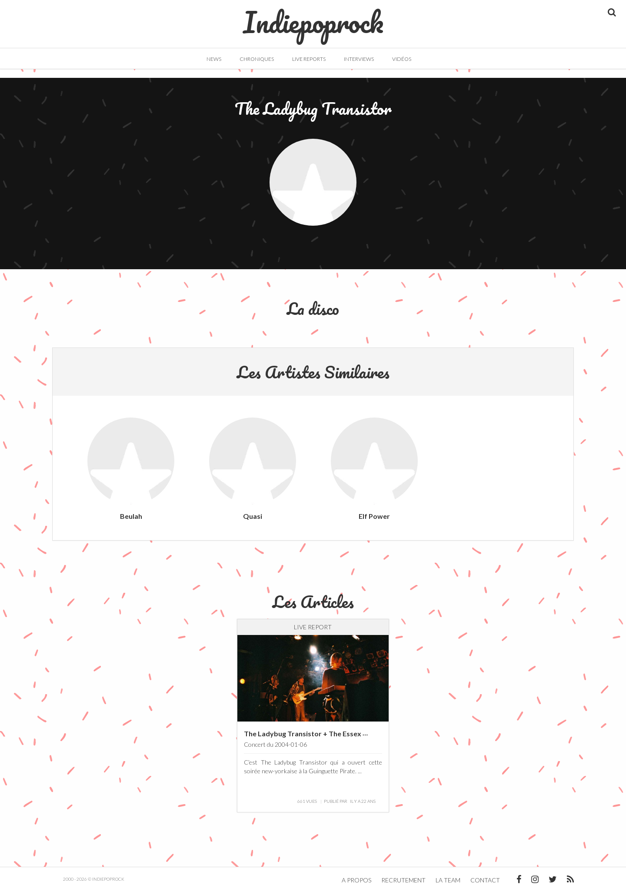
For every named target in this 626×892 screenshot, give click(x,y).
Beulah (131, 516)
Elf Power (374, 516)
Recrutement (403, 880)
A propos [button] (356, 880)
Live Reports (309, 59)
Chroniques (257, 59)
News (213, 59)
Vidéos (401, 59)
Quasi (252, 516)
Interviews (359, 59)
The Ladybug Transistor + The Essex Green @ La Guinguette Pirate (351, 733)
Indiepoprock (313, 18)
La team (448, 880)
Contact (485, 880)
